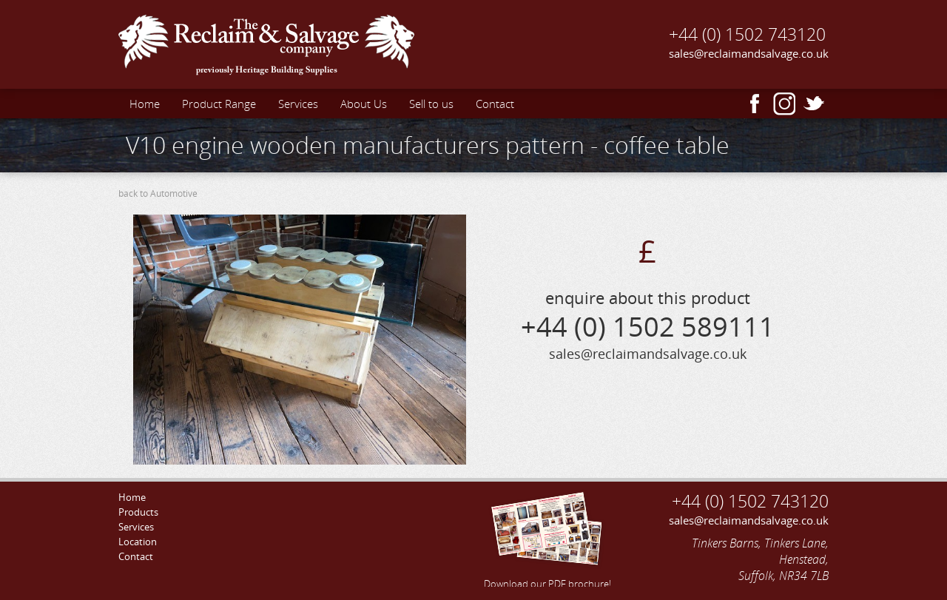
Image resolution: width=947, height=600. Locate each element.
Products (138, 512)
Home (144, 103)
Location (137, 541)
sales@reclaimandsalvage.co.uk (749, 53)
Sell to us (431, 103)
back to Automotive (158, 193)
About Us (363, 103)
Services (298, 103)
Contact (495, 103)
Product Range (219, 103)
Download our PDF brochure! (547, 537)
